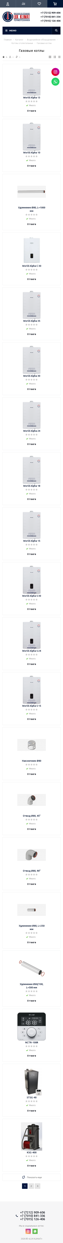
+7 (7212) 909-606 (50, 13)
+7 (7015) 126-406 (50, 21)
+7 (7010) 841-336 (50, 17)
